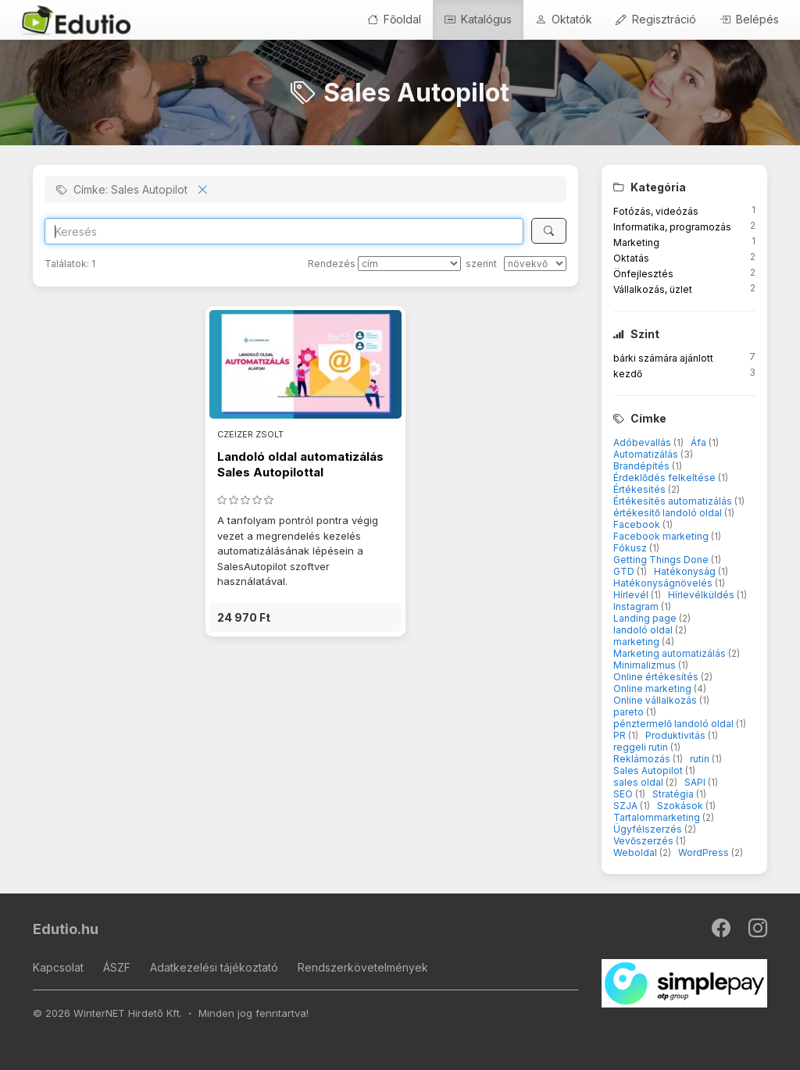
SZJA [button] (626, 805)
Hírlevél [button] (632, 595)
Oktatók (563, 19)
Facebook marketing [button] (662, 536)
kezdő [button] (627, 374)
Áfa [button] (700, 442)
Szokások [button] (681, 805)
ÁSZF (116, 967)
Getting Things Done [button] (662, 559)
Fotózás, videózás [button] (655, 211)
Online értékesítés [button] (657, 677)
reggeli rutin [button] (641, 747)
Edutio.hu (65, 929)
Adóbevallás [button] (643, 442)
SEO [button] (624, 794)
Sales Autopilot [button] (649, 770)
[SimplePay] (685, 983)
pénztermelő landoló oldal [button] (674, 723)
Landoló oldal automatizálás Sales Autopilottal (300, 464)
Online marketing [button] (653, 688)
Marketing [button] (636, 242)
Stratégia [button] (674, 794)
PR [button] (620, 735)
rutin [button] (701, 759)
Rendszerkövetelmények (363, 967)
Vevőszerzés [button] (644, 841)
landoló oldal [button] (644, 630)
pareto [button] (629, 712)
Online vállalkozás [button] (656, 700)
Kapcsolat (58, 967)
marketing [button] (637, 641)
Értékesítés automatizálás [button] (673, 501)
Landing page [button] (646, 618)
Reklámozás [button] (643, 759)
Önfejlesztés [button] (643, 274)
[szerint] (535, 263)
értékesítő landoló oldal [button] (668, 513)
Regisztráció (656, 19)
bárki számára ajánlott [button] (663, 358)
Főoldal (394, 19)
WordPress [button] (704, 852)
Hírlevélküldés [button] (702, 595)
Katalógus (478, 19)
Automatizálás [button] (646, 454)
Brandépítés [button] (642, 466)
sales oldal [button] (639, 782)
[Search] (284, 231)
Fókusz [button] (631, 548)
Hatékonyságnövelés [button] (664, 583)
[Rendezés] (409, 263)
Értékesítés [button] (640, 489)
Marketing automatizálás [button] (670, 653)
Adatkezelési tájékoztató (214, 967)
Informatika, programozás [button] (672, 227)
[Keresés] (548, 231)
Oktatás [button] (631, 258)
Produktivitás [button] (676, 735)
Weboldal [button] (636, 852)
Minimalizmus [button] (645, 665)
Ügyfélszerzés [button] (648, 829)
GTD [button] (625, 571)
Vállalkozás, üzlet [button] (652, 289)
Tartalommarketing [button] (657, 817)
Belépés (749, 19)
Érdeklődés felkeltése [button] (665, 477)
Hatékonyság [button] (686, 571)
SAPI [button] (696, 782)
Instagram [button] (637, 606)
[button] (305, 617)
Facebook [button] (637, 524)
